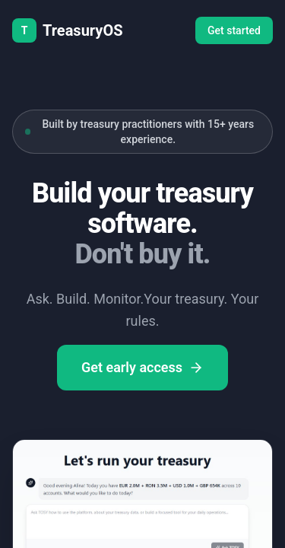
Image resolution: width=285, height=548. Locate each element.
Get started (234, 30)
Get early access (142, 367)
